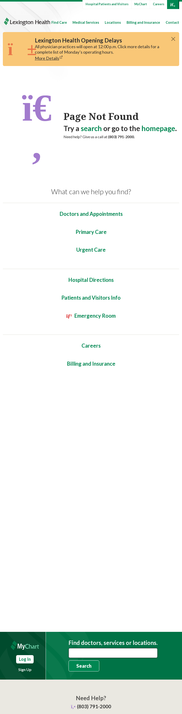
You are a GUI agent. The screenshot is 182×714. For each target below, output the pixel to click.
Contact (172, 22)
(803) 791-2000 (94, 706)
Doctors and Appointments (91, 214)
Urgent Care (91, 249)
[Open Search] (172, 4)
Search (83, 666)
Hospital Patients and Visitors (107, 4)
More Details (47, 58)
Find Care (59, 22)
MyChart (140, 4)
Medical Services (86, 22)
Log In (25, 659)
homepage (158, 128)
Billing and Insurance (143, 22)
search (91, 128)
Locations (113, 22)
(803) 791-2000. (121, 136)
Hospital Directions (91, 280)
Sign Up (25, 669)
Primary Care (91, 232)
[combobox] (113, 653)
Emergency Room (95, 315)
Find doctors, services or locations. (113, 643)
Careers (158, 4)
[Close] (173, 39)
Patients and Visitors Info (91, 297)
